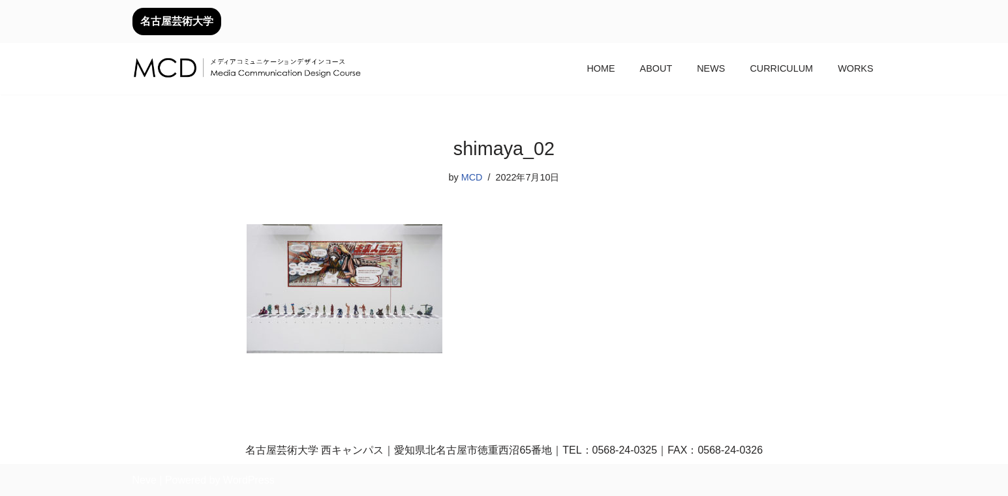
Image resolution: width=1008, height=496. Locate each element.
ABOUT (656, 68)
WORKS (855, 68)
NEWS (711, 68)
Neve (144, 480)
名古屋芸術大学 (176, 21)
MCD (472, 177)
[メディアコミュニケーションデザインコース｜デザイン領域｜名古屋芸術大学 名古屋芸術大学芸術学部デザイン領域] (246, 69)
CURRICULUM (781, 68)
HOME (601, 68)
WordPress (249, 480)
